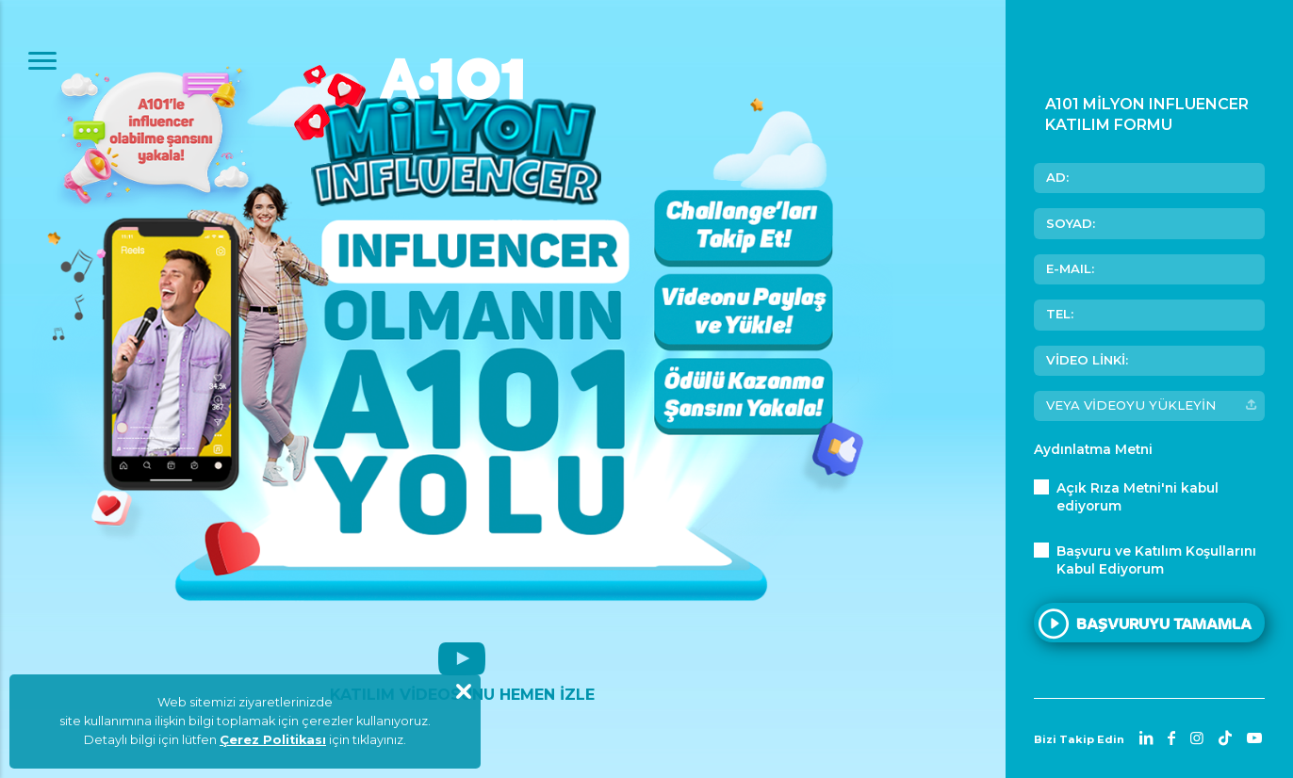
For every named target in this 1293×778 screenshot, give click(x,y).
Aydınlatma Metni (1093, 449)
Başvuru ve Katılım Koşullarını (1156, 551)
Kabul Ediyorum (1156, 559)
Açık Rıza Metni (1108, 487)
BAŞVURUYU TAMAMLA (1164, 621)
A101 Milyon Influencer (462, 132)
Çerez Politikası (273, 740)
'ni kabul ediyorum (1137, 496)
